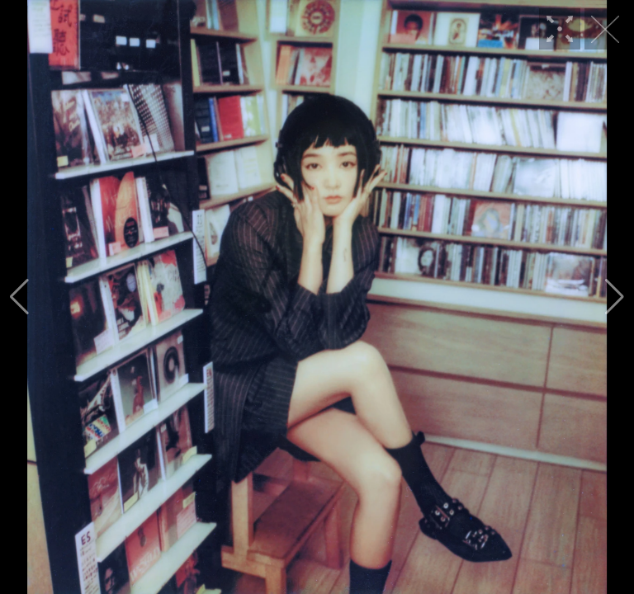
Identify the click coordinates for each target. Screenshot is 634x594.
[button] (19, 297)
